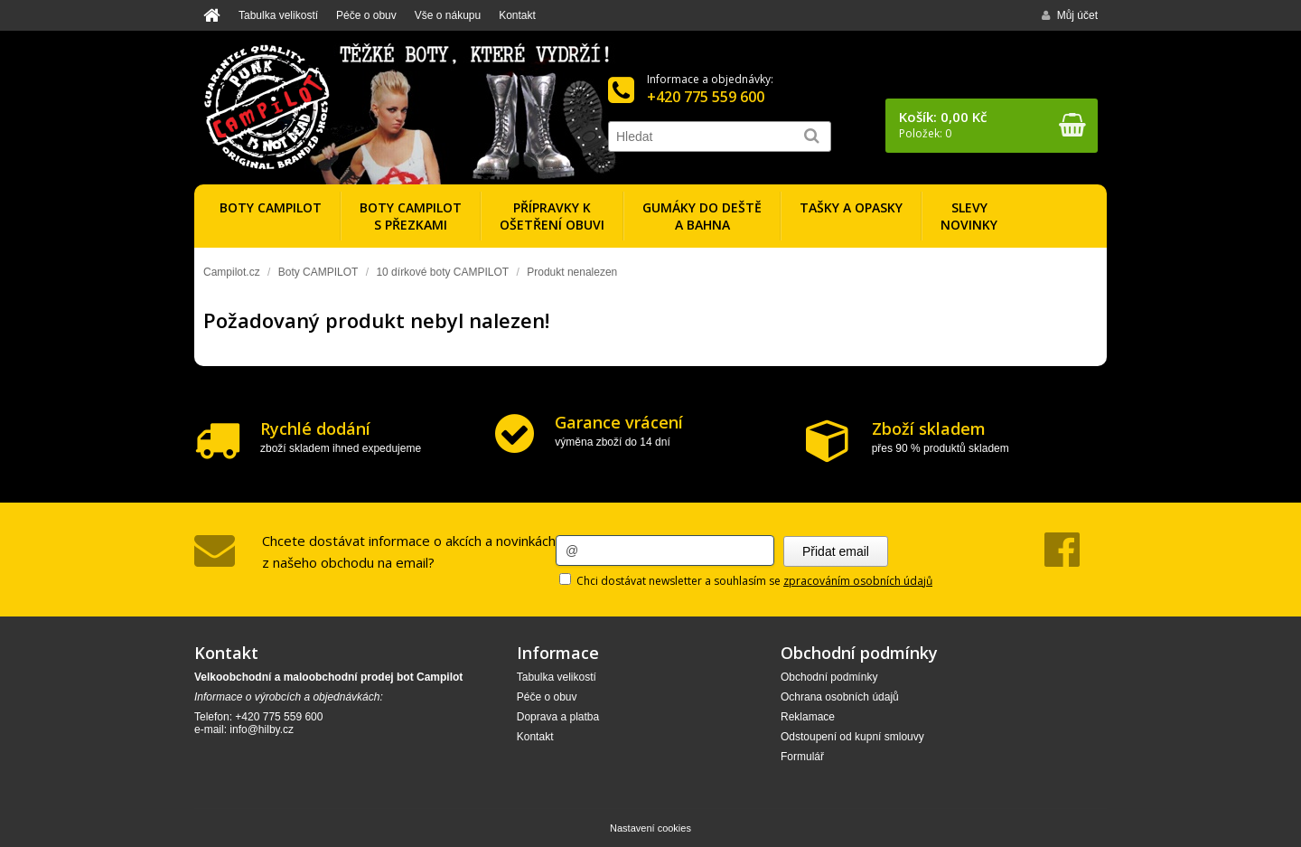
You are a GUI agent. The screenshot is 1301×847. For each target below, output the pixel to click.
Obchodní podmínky (829, 677)
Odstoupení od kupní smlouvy (852, 736)
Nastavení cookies (650, 828)
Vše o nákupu (448, 15)
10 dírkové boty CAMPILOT (442, 272)
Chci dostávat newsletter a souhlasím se (745, 580)
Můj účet (1070, 15)
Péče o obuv (366, 15)
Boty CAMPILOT (318, 272)
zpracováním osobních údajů (857, 580)
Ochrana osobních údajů (840, 697)
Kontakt (517, 15)
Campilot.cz (231, 272)
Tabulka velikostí (278, 15)
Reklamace (808, 717)
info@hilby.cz (261, 729)
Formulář (802, 756)
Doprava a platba (558, 717)
